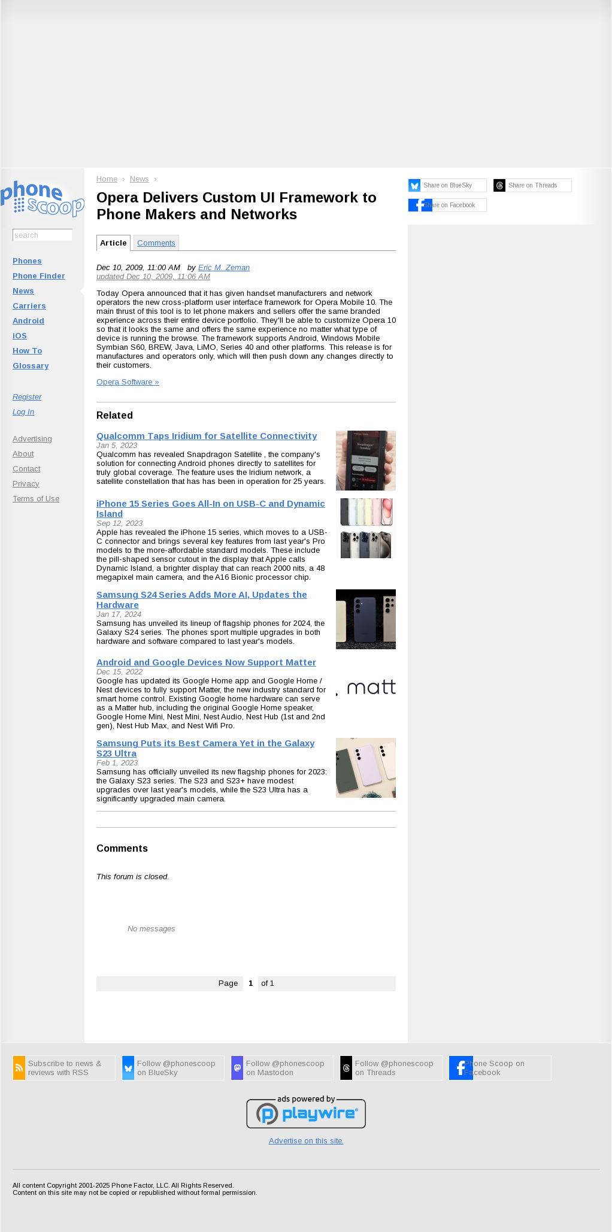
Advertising (32, 438)
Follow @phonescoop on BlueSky (176, 1068)
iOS (20, 335)
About (23, 453)
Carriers (29, 305)
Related (114, 415)
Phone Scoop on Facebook (494, 1068)
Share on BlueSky (447, 185)
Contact (26, 468)
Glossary (31, 365)
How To (27, 350)
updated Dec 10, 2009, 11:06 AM (153, 276)
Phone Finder (39, 275)
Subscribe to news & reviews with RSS (64, 1068)
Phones (27, 260)
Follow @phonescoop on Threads (394, 1068)
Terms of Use (36, 498)
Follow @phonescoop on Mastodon (285, 1068)
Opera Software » (127, 381)
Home (106, 178)
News (23, 290)
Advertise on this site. (306, 1140)
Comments (156, 242)
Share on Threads (532, 185)
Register (27, 396)
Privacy (26, 483)
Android (28, 320)
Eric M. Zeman (224, 267)
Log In (23, 411)
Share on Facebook (449, 205)
